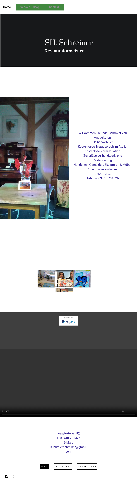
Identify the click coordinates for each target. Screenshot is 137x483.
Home (44, 466)
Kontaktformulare (87, 466)
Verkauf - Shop (30, 7)
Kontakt (54, 7)
